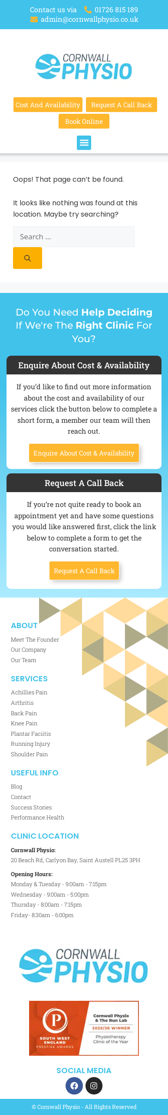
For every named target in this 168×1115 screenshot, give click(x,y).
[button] (84, 143)
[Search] (27, 258)
